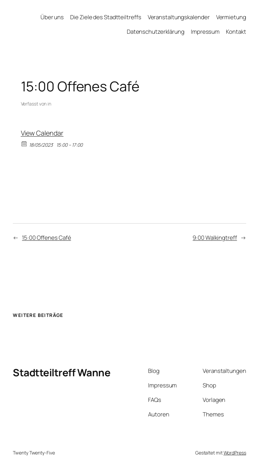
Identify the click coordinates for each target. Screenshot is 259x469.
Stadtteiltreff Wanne (61, 372)
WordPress (235, 452)
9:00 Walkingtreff (215, 237)
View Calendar (42, 133)
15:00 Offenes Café (46, 237)
